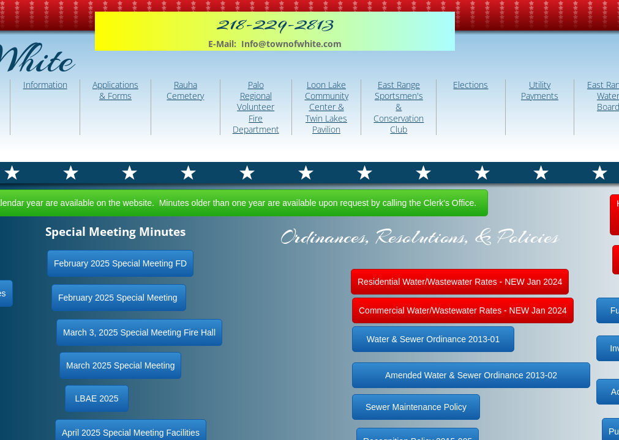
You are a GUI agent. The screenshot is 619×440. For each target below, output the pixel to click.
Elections (470, 84)
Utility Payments (539, 90)
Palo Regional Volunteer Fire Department (256, 107)
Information (45, 84)
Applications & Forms (115, 90)
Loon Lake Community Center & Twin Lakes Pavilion (326, 107)
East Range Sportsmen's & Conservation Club (398, 107)
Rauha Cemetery (185, 90)
